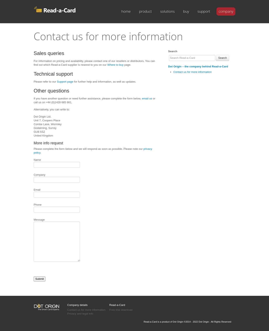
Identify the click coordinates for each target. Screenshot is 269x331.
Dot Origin (178, 321)
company (226, 11)
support (204, 11)
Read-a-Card (117, 305)
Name (57, 162)
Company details (77, 305)
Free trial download (121, 309)
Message (57, 221)
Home (126, 11)
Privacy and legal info (80, 313)
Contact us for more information (192, 72)
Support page (65, 81)
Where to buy (115, 64)
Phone (57, 207)
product (145, 11)
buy (186, 11)
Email (57, 192)
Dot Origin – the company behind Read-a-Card (198, 66)
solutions (167, 11)
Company (57, 177)
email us (147, 98)
